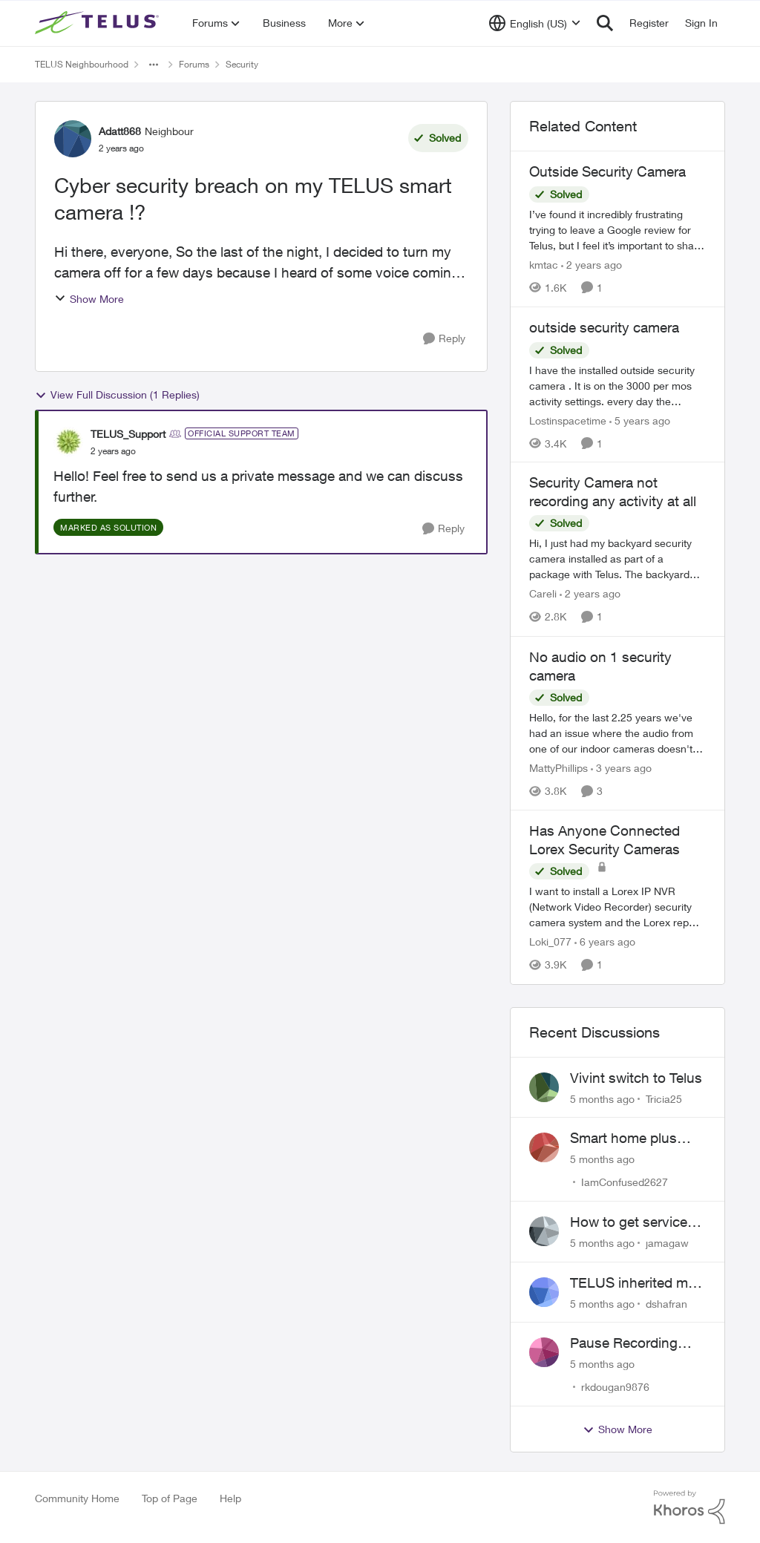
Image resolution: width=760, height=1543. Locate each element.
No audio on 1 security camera (600, 666)
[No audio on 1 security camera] (617, 733)
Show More (89, 298)
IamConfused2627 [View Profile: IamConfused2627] (624, 1182)
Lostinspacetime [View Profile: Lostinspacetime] (567, 419)
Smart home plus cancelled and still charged (625, 1138)
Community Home (77, 1498)
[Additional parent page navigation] (154, 64)
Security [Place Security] (242, 64)
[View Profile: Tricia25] (544, 1087)
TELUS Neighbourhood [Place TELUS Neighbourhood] (81, 64)
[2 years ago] (591, 264)
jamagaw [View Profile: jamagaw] (667, 1242)
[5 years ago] (639, 419)
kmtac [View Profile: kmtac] (543, 264)
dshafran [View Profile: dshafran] (666, 1303)
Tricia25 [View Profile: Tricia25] (664, 1098)
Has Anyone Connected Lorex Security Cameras (604, 839)
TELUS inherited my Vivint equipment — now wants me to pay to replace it (637, 1283)
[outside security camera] (617, 384)
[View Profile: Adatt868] (72, 138)
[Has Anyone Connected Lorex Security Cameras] (617, 907)
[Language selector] (534, 23)
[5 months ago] (602, 1098)
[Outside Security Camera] (617, 229)
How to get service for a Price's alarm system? (628, 1222)
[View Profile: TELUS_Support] (68, 441)
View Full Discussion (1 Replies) (117, 395)
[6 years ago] (604, 942)
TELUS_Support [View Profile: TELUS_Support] (128, 433)
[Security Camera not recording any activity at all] (617, 559)
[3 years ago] (621, 768)
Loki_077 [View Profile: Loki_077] (550, 942)
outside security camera (604, 327)
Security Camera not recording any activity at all (612, 491)
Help (230, 1498)
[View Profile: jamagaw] (544, 1231)
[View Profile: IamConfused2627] (544, 1147)
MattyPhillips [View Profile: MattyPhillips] (558, 767)
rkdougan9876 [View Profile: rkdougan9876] (615, 1386)
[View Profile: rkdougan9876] (544, 1352)
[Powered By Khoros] (689, 1507)
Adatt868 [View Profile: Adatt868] (120, 131)
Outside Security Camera (607, 171)
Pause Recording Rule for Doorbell (624, 1343)
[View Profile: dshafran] (544, 1292)
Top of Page (169, 1498)
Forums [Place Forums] (194, 64)
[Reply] (444, 339)
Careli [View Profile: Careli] (543, 594)
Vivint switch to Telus (636, 1077)
